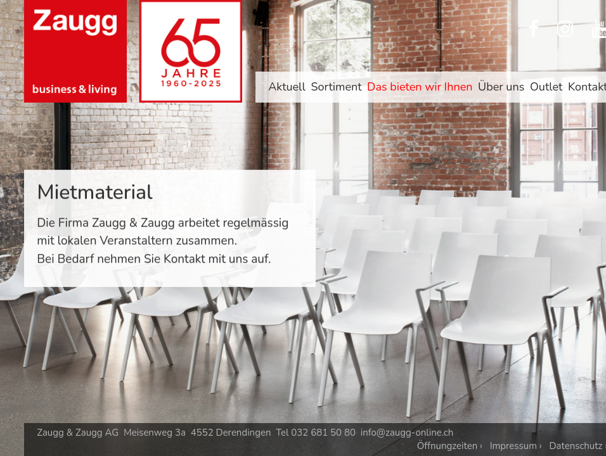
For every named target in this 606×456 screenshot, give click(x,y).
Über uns (501, 86)
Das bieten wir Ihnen (419, 86)
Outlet (546, 86)
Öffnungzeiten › (449, 446)
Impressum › (516, 446)
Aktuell (287, 86)
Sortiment (336, 86)
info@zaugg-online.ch (407, 432)
